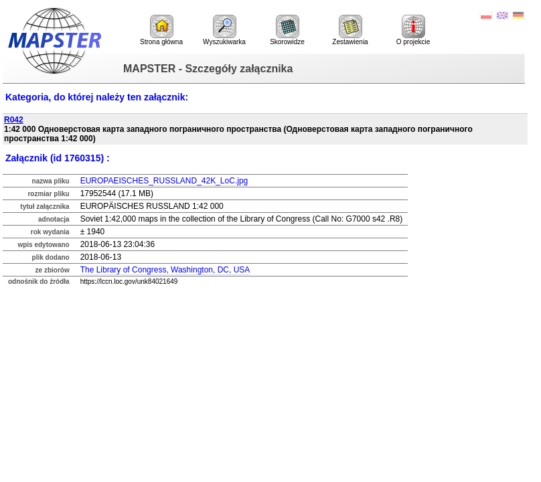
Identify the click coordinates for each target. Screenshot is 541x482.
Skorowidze (287, 30)
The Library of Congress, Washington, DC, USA (165, 269)
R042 (13, 120)
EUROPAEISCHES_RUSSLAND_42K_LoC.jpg (164, 180)
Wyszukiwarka (224, 30)
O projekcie (413, 30)
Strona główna (161, 30)
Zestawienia (350, 30)
